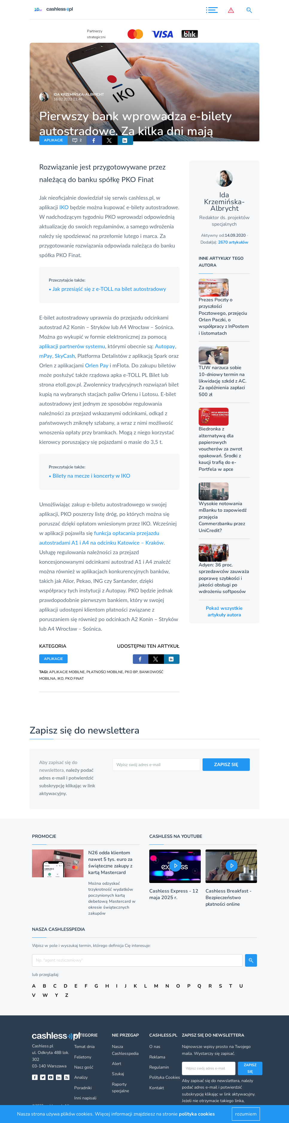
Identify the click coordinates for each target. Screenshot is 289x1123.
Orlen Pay (96, 365)
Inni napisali (85, 1098)
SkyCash (65, 355)
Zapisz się (250, 1068)
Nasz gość (83, 1067)
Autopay (165, 346)
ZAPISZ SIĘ (226, 764)
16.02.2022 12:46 (68, 99)
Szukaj (118, 1074)
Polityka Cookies (164, 1077)
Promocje (44, 836)
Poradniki (83, 1088)
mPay (45, 355)
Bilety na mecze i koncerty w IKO (89, 475)
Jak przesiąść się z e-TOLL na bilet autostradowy (107, 288)
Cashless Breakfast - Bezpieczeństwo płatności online (229, 897)
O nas (154, 1046)
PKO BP (131, 672)
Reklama (157, 1057)
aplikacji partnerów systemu (72, 346)
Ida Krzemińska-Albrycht (79, 94)
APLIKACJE (53, 140)
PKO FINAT (74, 678)
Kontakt (156, 1088)
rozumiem (246, 1114)
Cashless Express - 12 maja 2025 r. (173, 894)
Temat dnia (84, 1046)
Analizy (81, 1077)
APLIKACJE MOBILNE (67, 672)
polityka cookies (197, 1114)
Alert (116, 1064)
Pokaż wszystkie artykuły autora (224, 611)
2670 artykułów (233, 242)
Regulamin (159, 1067)
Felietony (82, 1057)
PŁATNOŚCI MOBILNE (104, 672)
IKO (64, 207)
